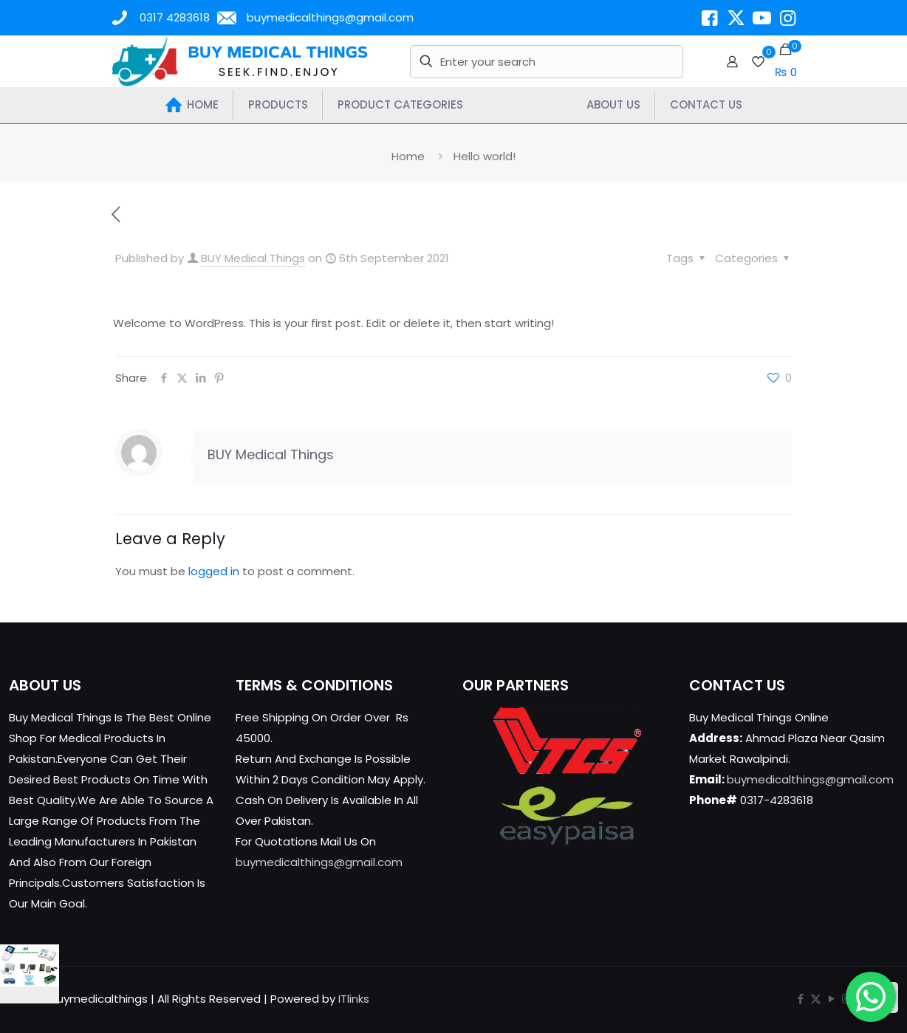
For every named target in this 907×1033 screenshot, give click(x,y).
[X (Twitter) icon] (815, 998)
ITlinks (353, 998)
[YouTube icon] (831, 998)
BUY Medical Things (253, 258)
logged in (213, 571)
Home (408, 156)
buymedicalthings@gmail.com (319, 862)
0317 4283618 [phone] (175, 17)
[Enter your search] (546, 61)
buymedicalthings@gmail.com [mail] (330, 17)
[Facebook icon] (800, 998)
